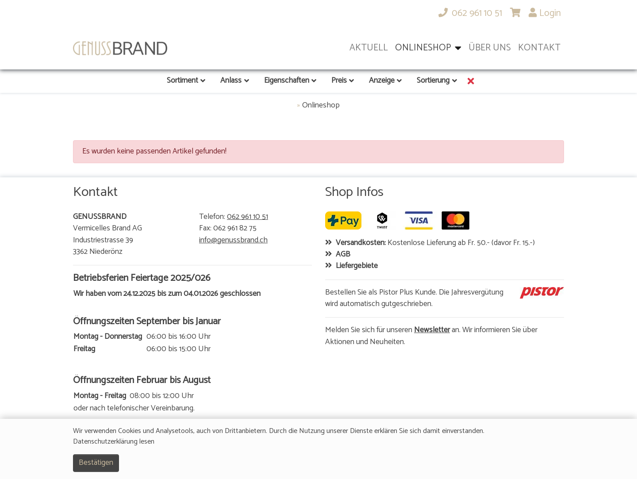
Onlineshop (321, 105)
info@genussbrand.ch (233, 240)
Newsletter (432, 330)
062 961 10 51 (247, 217)
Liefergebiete (357, 266)
